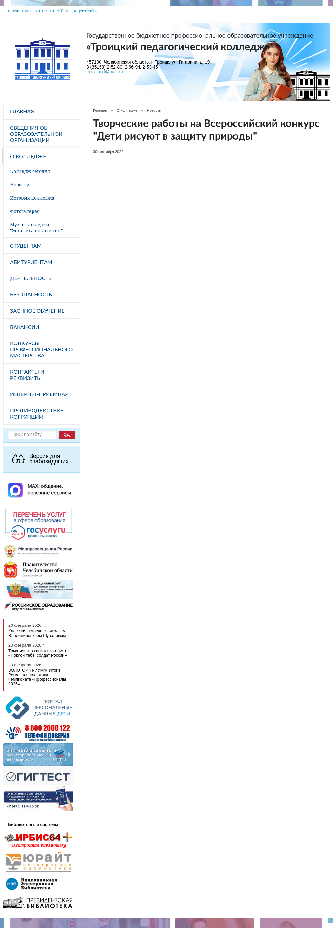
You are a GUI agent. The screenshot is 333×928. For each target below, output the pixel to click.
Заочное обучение (37, 310)
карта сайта (86, 11)
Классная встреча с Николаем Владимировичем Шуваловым (37, 633)
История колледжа (32, 198)
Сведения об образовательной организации (36, 133)
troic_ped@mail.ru (105, 72)
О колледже (28, 156)
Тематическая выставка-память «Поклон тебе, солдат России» (38, 653)
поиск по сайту (52, 11)
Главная (22, 111)
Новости (20, 184)
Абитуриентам (31, 262)
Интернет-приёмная (39, 394)
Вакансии (24, 327)
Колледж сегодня (30, 171)
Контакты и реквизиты (27, 374)
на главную (19, 11)
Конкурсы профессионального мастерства (41, 349)
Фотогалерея (25, 211)
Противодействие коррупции (36, 413)
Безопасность (31, 294)
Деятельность (30, 278)
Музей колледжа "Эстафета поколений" (36, 227)
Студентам (26, 245)
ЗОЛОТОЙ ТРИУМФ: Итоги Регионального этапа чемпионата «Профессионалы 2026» (37, 677)
